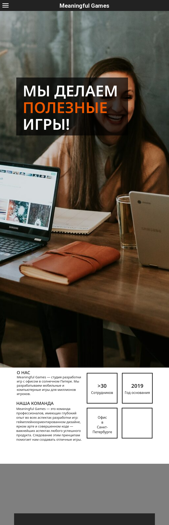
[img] (137, 423)
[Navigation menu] (5, 5)
